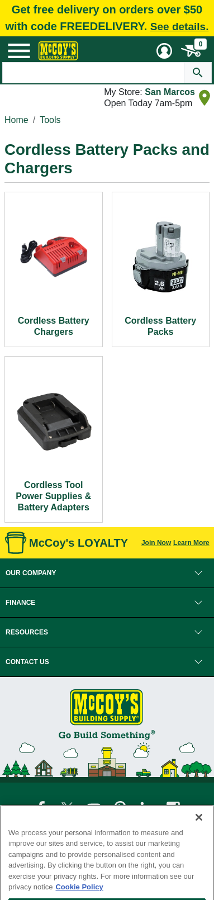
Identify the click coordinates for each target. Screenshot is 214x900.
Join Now (156, 543)
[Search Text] (93, 72)
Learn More (191, 543)
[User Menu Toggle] (164, 51)
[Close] (199, 839)
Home (16, 120)
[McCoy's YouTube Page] (94, 808)
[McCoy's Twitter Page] (68, 808)
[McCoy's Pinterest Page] (121, 808)
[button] (107, 573)
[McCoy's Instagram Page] (173, 808)
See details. (179, 26)
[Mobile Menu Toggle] (19, 50)
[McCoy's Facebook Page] (41, 808)
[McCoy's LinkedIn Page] (147, 808)
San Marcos (170, 92)
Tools (50, 120)
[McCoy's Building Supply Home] (58, 51)
